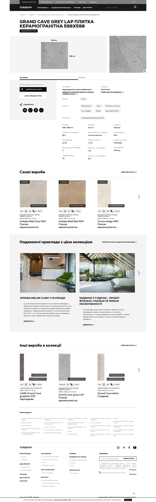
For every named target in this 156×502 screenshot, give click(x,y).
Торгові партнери (46, 2)
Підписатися (128, 458)
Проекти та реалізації (50, 459)
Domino (73, 463)
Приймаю (128, 500)
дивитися (29, 321)
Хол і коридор (86, 111)
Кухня (99, 106)
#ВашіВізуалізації (49, 465)
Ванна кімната (86, 106)
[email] (25, 110)
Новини (72, 453)
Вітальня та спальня (113, 106)
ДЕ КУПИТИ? (87, 7)
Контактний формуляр (50, 480)
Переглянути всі (128, 172)
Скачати (23, 481)
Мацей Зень (25, 467)
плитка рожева (96, 422)
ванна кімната (27, 422)
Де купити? (25, 477)
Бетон (83, 99)
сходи (70, 431)
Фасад (98, 111)
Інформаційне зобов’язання (108, 497)
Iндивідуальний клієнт (29, 2)
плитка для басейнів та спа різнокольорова (31, 433)
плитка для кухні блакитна (54, 430)
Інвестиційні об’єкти (112, 111)
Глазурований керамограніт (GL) (92, 118)
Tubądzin (23, 14)
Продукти (24, 459)
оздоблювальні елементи (53, 433)
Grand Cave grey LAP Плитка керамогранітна (83, 14)
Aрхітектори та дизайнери (65, 2)
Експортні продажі (49, 486)
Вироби (32, 14)
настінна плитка (50, 427)
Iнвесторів (82, 2)
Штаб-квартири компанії (51, 483)
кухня (115, 418)
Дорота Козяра (26, 470)
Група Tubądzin (48, 473)
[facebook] (36, 110)
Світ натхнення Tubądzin (51, 456)
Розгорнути (132, 469)
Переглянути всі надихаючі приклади (119, 242)
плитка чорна (72, 434)
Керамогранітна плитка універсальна (51, 14)
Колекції (24, 456)
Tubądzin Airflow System (79, 460)
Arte (72, 466)
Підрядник (93, 2)
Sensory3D (74, 473)
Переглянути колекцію (112, 92)
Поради (77, 7)
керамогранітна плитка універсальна (76, 423)
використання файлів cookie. (63, 500)
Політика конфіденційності (127, 497)
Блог (44, 462)
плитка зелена (27, 425)
